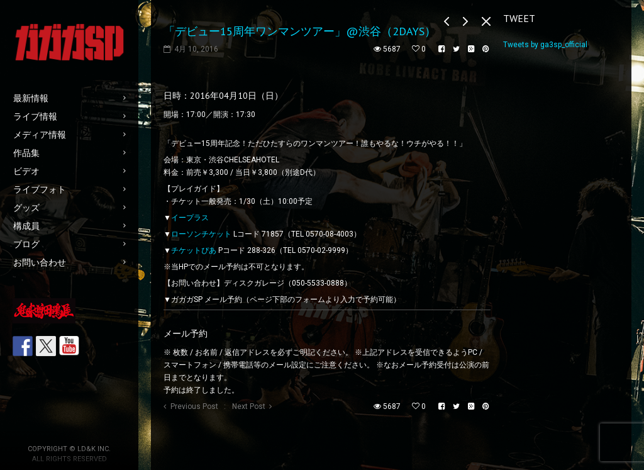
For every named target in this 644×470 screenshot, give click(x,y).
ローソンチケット (201, 234)
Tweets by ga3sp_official (545, 44)
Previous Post (194, 406)
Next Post (248, 406)
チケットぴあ (193, 250)
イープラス (190, 217)
